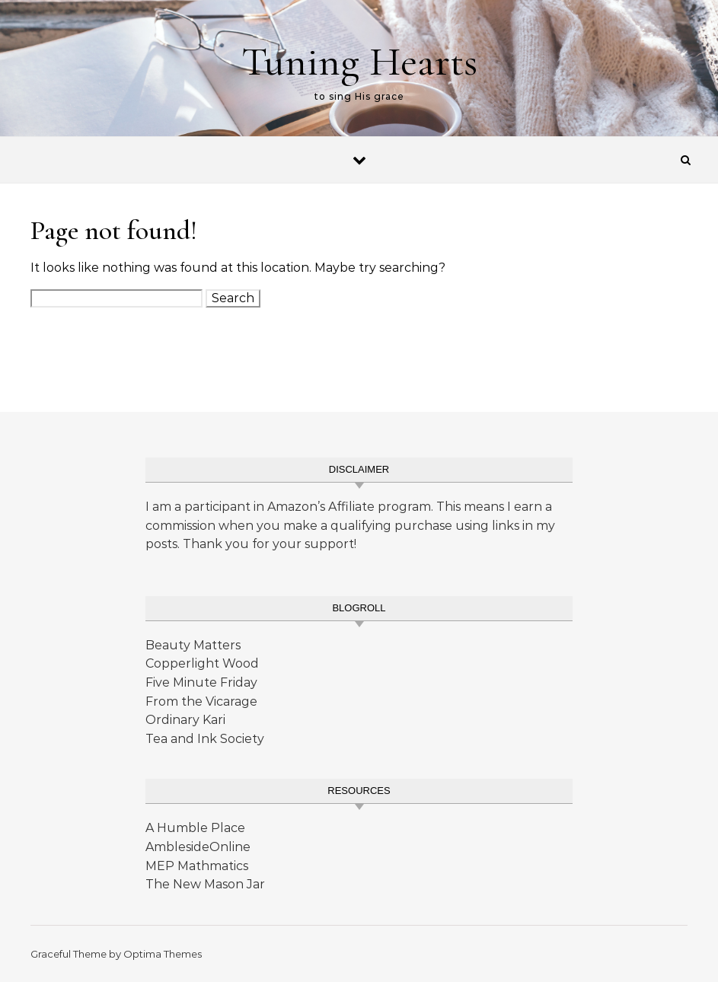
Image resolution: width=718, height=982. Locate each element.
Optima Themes (162, 954)
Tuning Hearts (359, 61)
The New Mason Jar (205, 884)
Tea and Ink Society (204, 739)
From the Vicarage (201, 701)
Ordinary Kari (185, 720)
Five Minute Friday (201, 682)
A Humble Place (195, 828)
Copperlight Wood (202, 663)
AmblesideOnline (198, 847)
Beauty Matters (193, 645)
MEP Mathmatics (196, 866)
